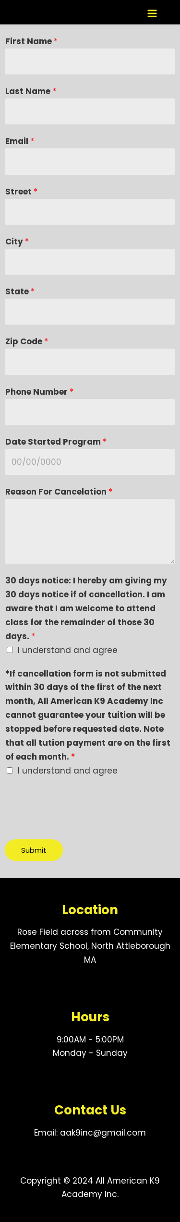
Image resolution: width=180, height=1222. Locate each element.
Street (21, 191)
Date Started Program (56, 442)
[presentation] (78, 806)
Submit (34, 850)
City (17, 241)
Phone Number (39, 392)
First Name (31, 41)
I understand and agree (68, 650)
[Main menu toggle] (152, 13)
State (20, 291)
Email (19, 141)
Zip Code (26, 341)
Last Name (30, 91)
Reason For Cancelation (58, 491)
